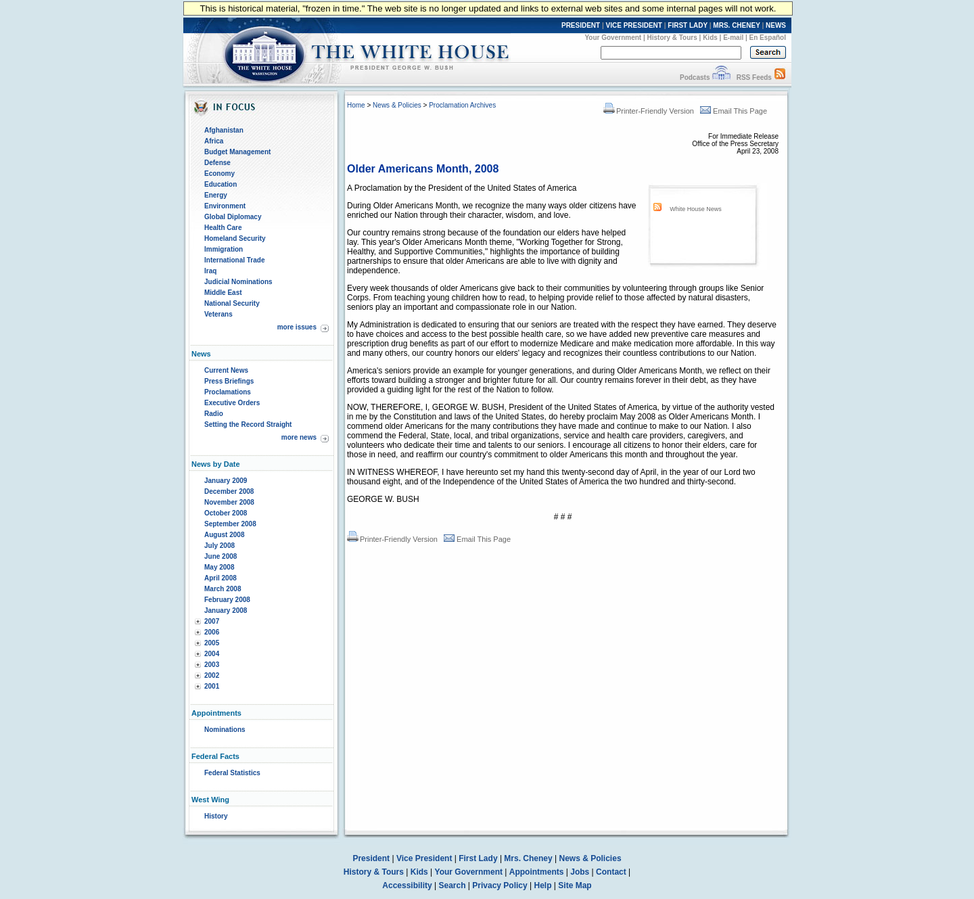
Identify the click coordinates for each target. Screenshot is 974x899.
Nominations (225, 729)
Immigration (223, 249)
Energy (215, 195)
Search (452, 885)
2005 (211, 643)
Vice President (424, 858)
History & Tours (672, 37)
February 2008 (227, 599)
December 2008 (229, 491)
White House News (696, 209)
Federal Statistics (232, 773)
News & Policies (397, 105)
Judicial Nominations (238, 281)
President (371, 858)
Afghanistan (224, 130)
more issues (297, 327)
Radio (213, 413)
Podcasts (695, 77)
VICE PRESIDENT (634, 25)
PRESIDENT (580, 25)
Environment (225, 206)
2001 (211, 686)
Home (356, 105)
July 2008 (219, 545)
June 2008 (220, 556)
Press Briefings (229, 381)
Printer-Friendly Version (648, 111)
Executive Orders (232, 403)
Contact (611, 872)
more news (299, 437)
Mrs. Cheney (528, 858)
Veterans (218, 314)
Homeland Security (235, 238)
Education (220, 184)
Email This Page (733, 111)
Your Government (612, 37)
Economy (219, 173)
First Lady (478, 858)
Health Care (223, 227)
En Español (767, 37)
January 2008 (225, 610)
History (215, 816)
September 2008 (230, 524)
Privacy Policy (499, 885)
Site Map (574, 885)
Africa (213, 141)
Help (543, 885)
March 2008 (222, 589)
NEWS (776, 25)
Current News (226, 370)
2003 (211, 664)
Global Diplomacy (232, 217)
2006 (211, 632)
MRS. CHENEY (736, 25)
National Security (232, 303)
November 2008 (229, 502)
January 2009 (225, 480)
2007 (211, 621)
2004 (211, 654)
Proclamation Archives (462, 105)
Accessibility (407, 885)
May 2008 (219, 567)
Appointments (536, 872)
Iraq (210, 271)
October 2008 (225, 513)
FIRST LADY (688, 25)
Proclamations (227, 392)
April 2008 (220, 578)
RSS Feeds (754, 77)
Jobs (579, 872)
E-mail (733, 37)
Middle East (223, 292)
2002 (211, 675)
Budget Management (237, 152)
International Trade (234, 260)
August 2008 (224, 534)
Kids (710, 37)
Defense (217, 162)
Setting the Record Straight (248, 424)
